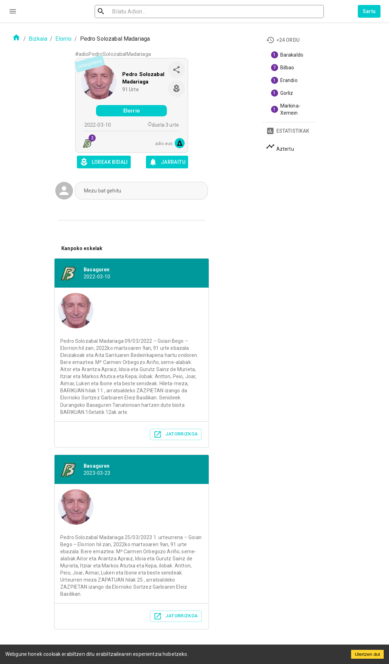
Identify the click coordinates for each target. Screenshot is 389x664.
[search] (135, 11)
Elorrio (63, 38)
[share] (176, 69)
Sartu (369, 11)
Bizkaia (38, 38)
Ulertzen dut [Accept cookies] (367, 654)
